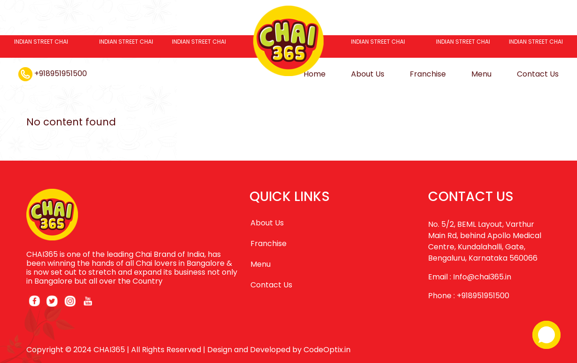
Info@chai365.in (482, 276)
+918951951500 (52, 73)
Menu (481, 74)
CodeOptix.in (327, 349)
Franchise (428, 74)
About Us (367, 74)
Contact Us (538, 74)
